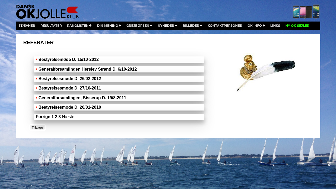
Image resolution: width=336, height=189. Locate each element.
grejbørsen (137, 26)
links (275, 26)
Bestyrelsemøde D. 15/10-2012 (68, 59)
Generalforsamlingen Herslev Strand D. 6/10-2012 (87, 69)
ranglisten (78, 26)
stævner (27, 26)
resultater (51, 26)
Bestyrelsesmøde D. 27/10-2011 (69, 88)
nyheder (166, 26)
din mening (107, 26)
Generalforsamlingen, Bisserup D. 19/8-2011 (82, 98)
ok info (254, 26)
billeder (191, 26)
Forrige (43, 116)
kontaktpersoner (225, 26)
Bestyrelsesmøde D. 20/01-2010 (69, 107)
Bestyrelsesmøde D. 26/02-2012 (69, 78)
